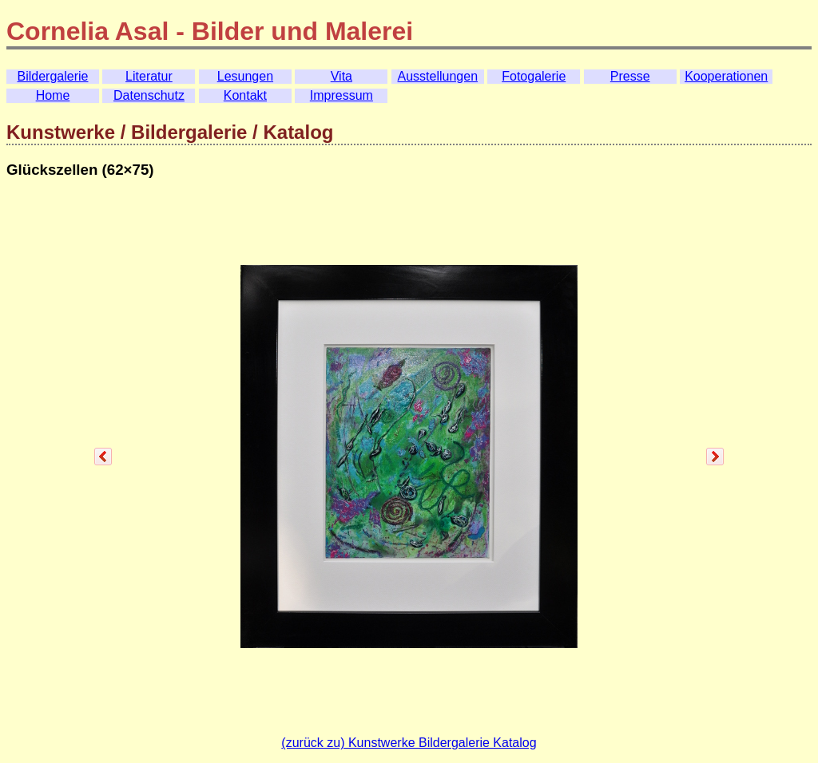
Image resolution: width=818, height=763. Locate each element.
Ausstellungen (438, 76)
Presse (630, 76)
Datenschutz (149, 95)
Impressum (341, 95)
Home (53, 95)
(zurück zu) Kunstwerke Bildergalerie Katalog (408, 742)
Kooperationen (726, 76)
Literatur (149, 76)
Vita (341, 76)
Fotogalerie (534, 76)
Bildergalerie (53, 76)
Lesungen (245, 76)
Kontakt (245, 95)
